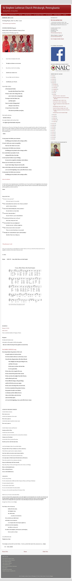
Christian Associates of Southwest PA (8, 570)
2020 (53, 125)
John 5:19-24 (4, 330)
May (54, 114)
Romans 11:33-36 (5, 328)
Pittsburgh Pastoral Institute (7, 569)
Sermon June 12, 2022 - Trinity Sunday (60, 101)
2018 (53, 128)
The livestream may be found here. (9, 23)
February (55, 119)
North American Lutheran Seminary (8, 560)
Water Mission (4, 567)
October (54, 87)
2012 (53, 138)
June (54, 94)
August (54, 90)
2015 (53, 133)
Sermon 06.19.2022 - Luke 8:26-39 (59, 95)
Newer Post (5, 551)
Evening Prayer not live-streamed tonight (60, 112)
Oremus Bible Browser (6, 564)
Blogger (51, 576)
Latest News (5, 14)
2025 (53, 77)
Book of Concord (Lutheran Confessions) (9, 566)
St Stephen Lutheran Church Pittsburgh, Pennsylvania (31, 7)
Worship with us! (13, 14)
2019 (53, 127)
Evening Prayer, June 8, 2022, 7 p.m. (59, 106)
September (55, 89)
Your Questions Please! (39, 14)
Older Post (45, 551)
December (55, 84)
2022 (53, 82)
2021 (53, 123)
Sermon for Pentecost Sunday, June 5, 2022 (60, 108)
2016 (53, 132)
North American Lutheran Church (8, 558)
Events (64, 14)
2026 (53, 75)
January (54, 121)
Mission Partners (57, 14)
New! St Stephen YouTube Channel (57, 38)
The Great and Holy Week (56, 20)
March (54, 118)
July (54, 92)
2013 (53, 137)
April (54, 116)
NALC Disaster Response (6, 561)
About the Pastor (28, 14)
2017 (53, 130)
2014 (53, 135)
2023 (53, 80)
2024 (53, 79)
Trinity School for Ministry (7, 563)
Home (25, 551)
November (55, 85)
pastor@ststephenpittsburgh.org (56, 36)
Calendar (20, 14)
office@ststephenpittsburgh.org (56, 32)
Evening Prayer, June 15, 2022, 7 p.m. (59, 100)
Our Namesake (49, 14)
